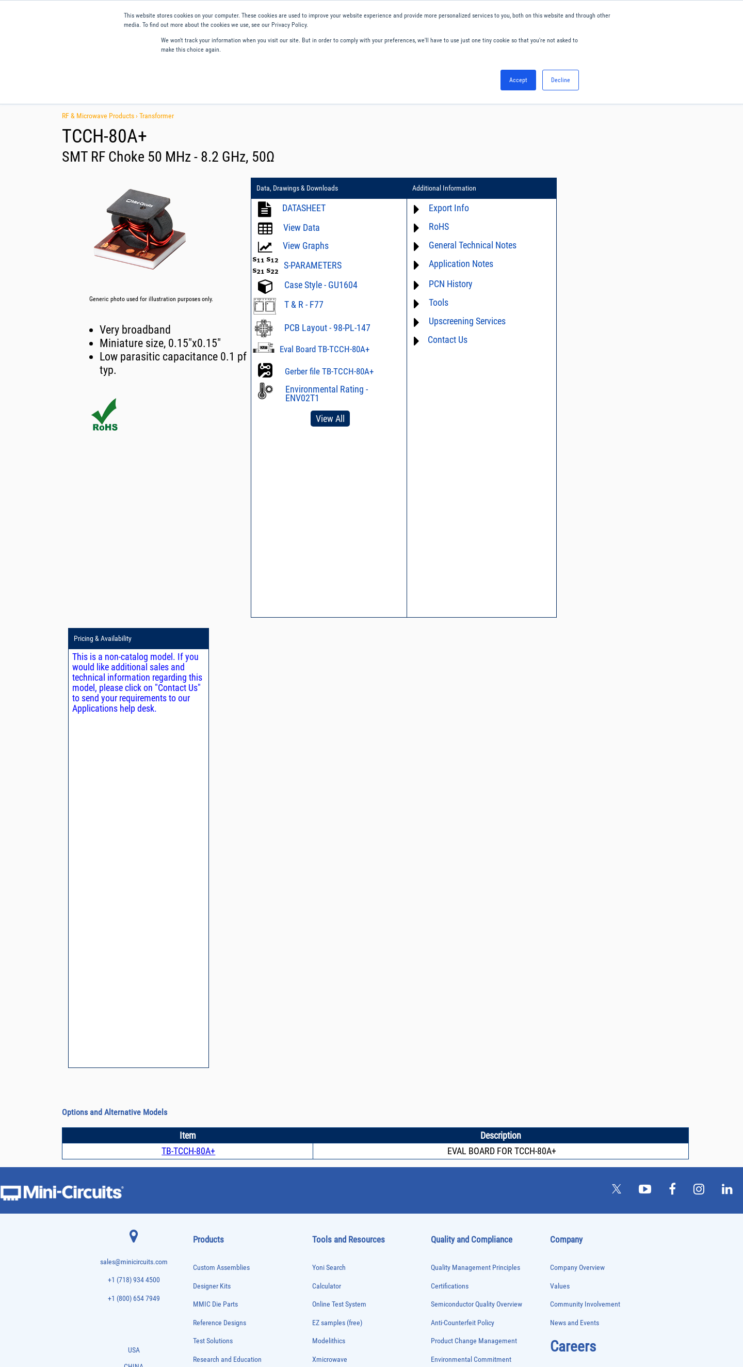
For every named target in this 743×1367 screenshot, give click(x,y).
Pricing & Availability (588, 188)
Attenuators (205, 959)
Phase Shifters (209, 1153)
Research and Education (227, 909)
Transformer (156, 116)
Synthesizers (207, 1250)
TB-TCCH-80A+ (188, 700)
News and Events (574, 872)
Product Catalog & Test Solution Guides (367, 964)
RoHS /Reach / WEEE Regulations (478, 927)
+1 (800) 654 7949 (134, 848)
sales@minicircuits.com (134, 811)
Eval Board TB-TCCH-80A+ (324, 349)
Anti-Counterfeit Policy (462, 872)
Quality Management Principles (475, 817)
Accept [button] (518, 80)
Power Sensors (210, 1186)
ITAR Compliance (455, 964)
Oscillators (205, 1131)
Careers (573, 896)
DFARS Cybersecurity (460, 1000)
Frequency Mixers (212, 1067)
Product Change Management (474, 890)
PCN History (445, 283)
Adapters (202, 937)
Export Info (444, 207)
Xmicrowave (329, 909)
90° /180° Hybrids (212, 1218)
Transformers (207, 1283)
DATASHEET (304, 207)
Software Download (339, 1055)
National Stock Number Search (355, 1019)
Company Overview (577, 817)
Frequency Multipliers (217, 1078)
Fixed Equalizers (211, 1056)
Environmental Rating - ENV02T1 (326, 393)
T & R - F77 (304, 304)
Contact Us (442, 339)
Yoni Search (329, 817)
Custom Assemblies (221, 817)
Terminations (207, 1261)
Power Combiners (212, 1164)
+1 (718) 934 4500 (134, 829)
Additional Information (439, 188)
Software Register (337, 1074)
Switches (203, 1239)
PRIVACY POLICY (366, 1324)
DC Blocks (204, 1023)
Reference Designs (219, 872)
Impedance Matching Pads (222, 1089)
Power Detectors (211, 1175)
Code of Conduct (454, 945)
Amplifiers (204, 948)
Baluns (200, 970)
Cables (200, 991)
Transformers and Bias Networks (229, 1293)
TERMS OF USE (320, 1324)
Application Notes (456, 263)
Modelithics (328, 890)
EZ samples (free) (337, 872)
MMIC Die (204, 1110)
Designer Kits (212, 835)
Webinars (325, 982)
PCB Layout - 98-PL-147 (327, 327)
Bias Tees (204, 981)
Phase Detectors (211, 1142)
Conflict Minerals (455, 982)
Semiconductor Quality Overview (476, 854)
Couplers (203, 1002)
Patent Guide (330, 1000)
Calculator (326, 835)
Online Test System (339, 854)
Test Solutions (213, 890)
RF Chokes (205, 1228)
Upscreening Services (462, 321)
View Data (301, 227)
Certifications (450, 835)
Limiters (202, 1099)
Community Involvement (585, 854)
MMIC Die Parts (215, 854)
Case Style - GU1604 (321, 284)
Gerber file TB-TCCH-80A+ (329, 371)
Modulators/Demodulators (222, 1121)
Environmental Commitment (471, 909)
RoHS (434, 226)
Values (560, 835)
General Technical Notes (467, 245)
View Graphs (306, 245)
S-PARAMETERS (313, 265)
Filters (200, 1045)
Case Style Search (337, 1037)
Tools (433, 302)
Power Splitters (210, 1196)
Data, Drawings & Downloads (297, 188)
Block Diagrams (334, 945)
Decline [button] (560, 80)
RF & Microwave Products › (100, 116)
